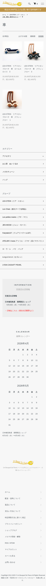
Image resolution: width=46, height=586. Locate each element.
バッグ (5, 180)
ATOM (12, 543)
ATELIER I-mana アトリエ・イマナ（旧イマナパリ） (22, 241)
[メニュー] (42, 3)
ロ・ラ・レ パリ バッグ (12, 249)
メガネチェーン (8, 172)
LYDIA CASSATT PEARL (12, 265)
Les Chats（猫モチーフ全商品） (14, 209)
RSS (6, 543)
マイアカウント (11, 549)
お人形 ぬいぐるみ (10, 164)
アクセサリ (6, 156)
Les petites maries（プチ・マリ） (15, 217)
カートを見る (10, 556)
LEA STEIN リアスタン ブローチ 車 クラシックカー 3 (34, 69)
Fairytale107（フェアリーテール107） (17, 233)
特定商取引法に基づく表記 (15, 517)
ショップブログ (11, 530)
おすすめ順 (23, 36)
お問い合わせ (10, 562)
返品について (10, 505)
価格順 (32, 36)
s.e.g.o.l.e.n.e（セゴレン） (12, 257)
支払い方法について (12, 511)
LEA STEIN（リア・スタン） (18, 14)
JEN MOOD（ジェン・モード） (14, 225)
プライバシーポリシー (13, 524)
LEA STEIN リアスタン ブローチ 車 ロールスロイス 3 (12, 69)
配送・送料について (12, 498)
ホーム (4, 14)
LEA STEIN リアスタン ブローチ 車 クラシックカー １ (12, 117)
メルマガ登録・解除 (12, 537)
